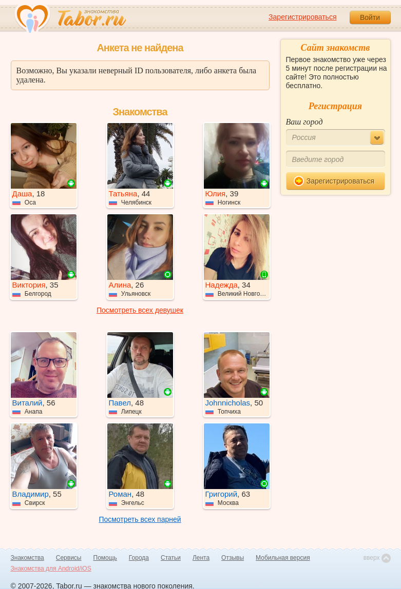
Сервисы (69, 557)
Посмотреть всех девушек (140, 310)
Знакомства (27, 557)
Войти (370, 17)
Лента (201, 557)
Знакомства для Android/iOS (51, 568)
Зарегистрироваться (302, 17)
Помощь (105, 557)
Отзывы (232, 557)
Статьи (171, 557)
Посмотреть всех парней (140, 519)
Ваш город (304, 121)
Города (139, 557)
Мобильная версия (283, 557)
